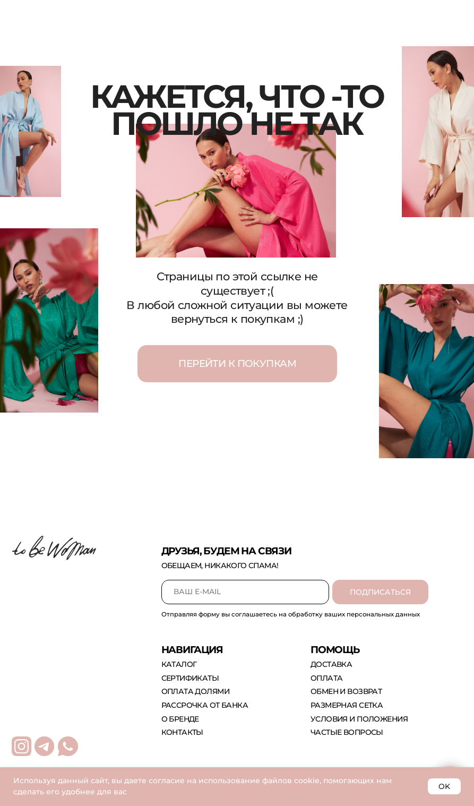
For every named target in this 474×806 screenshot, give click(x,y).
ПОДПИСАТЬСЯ (380, 592)
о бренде (180, 719)
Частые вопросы (347, 732)
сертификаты (190, 678)
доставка (331, 664)
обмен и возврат (346, 691)
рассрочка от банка (204, 705)
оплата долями (195, 691)
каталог (179, 664)
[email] (245, 592)
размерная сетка (347, 705)
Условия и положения (359, 719)
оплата (327, 678)
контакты (182, 732)
